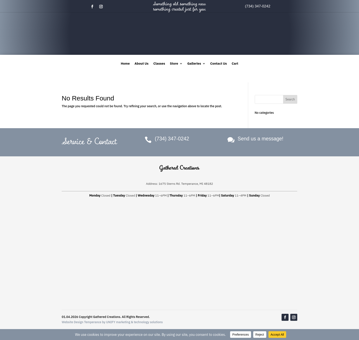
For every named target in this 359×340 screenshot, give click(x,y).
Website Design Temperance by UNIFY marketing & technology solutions (112, 322)
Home (125, 64)
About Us (142, 64)
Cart (235, 64)
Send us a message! (261, 139)
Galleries (194, 64)
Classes (159, 64)
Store (174, 64)
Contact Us (218, 64)
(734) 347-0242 (257, 6)
